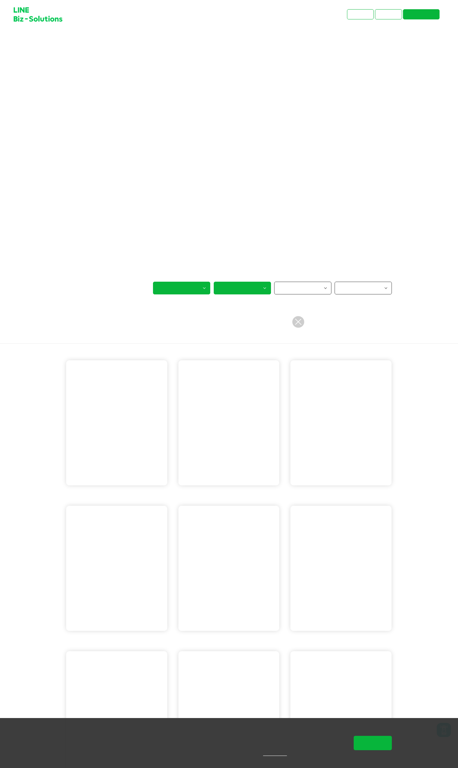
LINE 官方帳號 (91, 494)
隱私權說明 (279, 754)
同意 (373, 743)
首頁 (71, 39)
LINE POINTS (237, 639)
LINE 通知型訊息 (353, 494)
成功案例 (91, 39)
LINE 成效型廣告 (353, 639)
